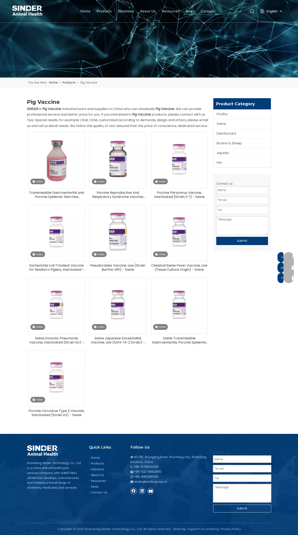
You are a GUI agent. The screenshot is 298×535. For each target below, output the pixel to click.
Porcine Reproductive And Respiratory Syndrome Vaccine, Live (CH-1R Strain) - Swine (118, 195)
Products (104, 11)
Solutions (127, 11)
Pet (219, 162)
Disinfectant (226, 133)
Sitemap (179, 529)
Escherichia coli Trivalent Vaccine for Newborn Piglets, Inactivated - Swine (56, 267)
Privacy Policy (231, 529)
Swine (221, 123)
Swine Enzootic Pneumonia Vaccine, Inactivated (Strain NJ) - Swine (56, 340)
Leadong (212, 529)
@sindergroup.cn (155, 482)
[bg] (149, 39)
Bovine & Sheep (229, 143)
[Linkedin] (142, 491)
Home (86, 11)
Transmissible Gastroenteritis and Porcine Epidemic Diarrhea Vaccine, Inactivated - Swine (56, 195)
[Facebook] (133, 491)
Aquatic (223, 153)
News (190, 11)
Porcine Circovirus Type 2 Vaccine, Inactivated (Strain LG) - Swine (56, 413)
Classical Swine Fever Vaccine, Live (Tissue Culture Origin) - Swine (179, 267)
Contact (208, 11)
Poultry (222, 114)
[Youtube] (150, 491)
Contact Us (99, 492)
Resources (171, 11)
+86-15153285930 (146, 477)
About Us (148, 11)
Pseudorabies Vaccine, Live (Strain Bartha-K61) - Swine (117, 267)
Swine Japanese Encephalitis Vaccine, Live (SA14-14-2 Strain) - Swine (118, 340)
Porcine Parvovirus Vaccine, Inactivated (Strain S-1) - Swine (179, 195)
